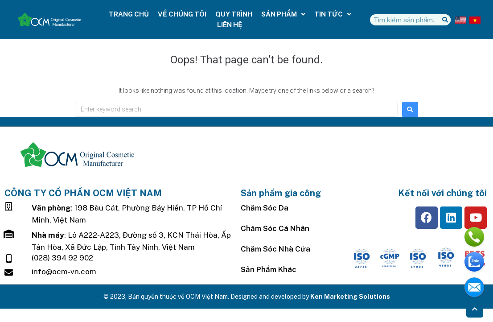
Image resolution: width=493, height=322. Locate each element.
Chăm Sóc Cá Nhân (275, 228)
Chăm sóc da (264, 207)
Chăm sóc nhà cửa (275, 248)
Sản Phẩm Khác (268, 269)
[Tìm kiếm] (445, 19)
